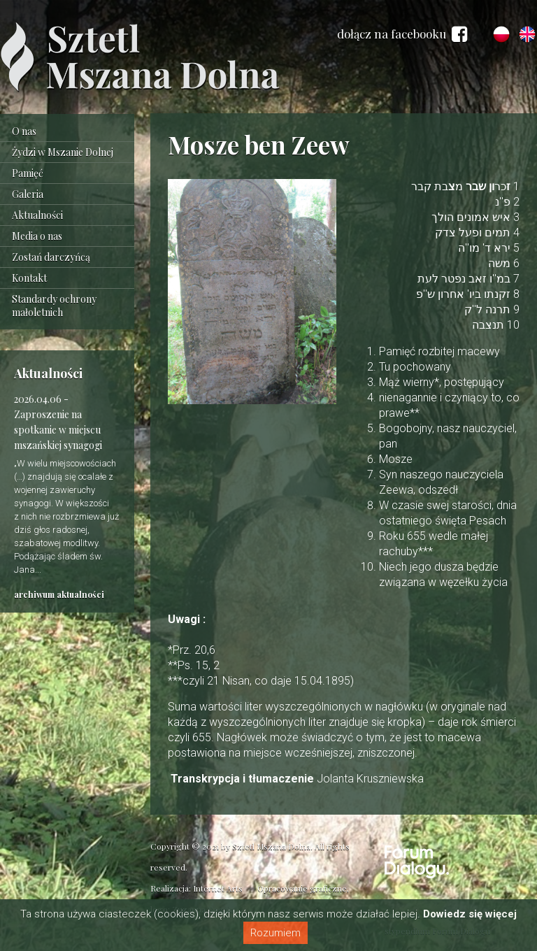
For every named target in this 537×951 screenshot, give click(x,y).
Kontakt (29, 278)
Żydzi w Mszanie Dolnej (62, 152)
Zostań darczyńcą (51, 257)
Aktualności (37, 215)
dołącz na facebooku (402, 34)
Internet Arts (218, 888)
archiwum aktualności (59, 594)
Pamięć (27, 173)
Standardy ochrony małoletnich (54, 305)
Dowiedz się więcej (470, 914)
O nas (24, 131)
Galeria (27, 194)
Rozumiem (275, 933)
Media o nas (37, 236)
